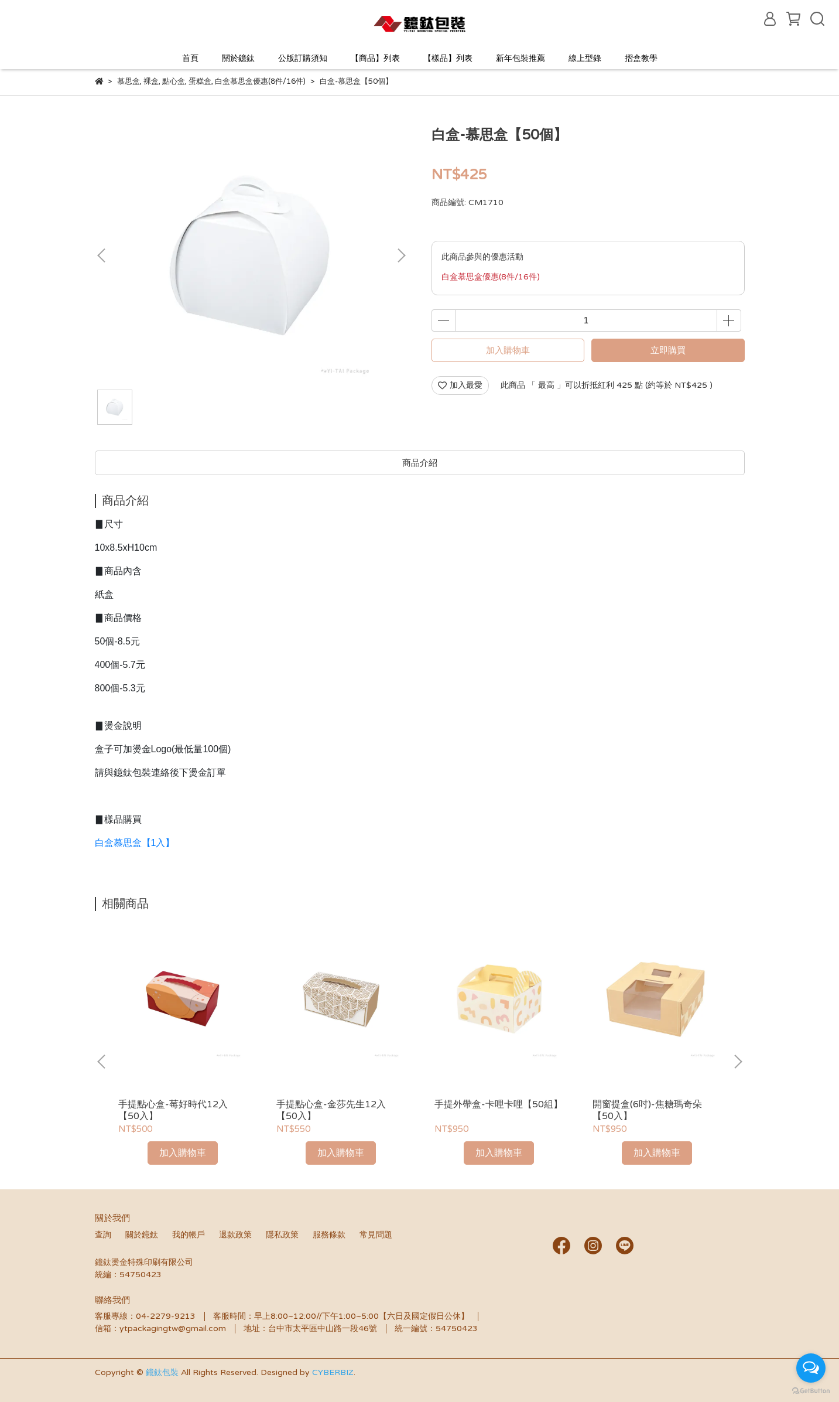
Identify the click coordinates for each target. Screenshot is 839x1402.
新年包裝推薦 (520, 58)
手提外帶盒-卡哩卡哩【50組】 (498, 1104)
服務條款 (329, 1235)
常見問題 (375, 1235)
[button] (401, 255)
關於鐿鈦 (238, 58)
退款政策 (235, 1235)
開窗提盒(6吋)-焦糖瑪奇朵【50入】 (647, 1110)
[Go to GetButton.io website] (811, 1390)
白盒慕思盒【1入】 (135, 843)
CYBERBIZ (333, 1372)
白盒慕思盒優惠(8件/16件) (490, 277)
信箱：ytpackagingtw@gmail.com (160, 1328)
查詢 (103, 1235)
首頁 (190, 58)
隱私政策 (282, 1235)
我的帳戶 (188, 1235)
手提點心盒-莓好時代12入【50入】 (173, 1110)
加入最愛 (460, 385)
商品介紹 (419, 463)
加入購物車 (508, 350)
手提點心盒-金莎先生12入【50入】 (331, 1110)
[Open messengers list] (811, 1368)
